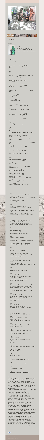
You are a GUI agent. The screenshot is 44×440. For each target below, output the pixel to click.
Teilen (9, 432)
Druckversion (10, 436)
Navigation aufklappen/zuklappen (22, 1)
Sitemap (15, 436)
